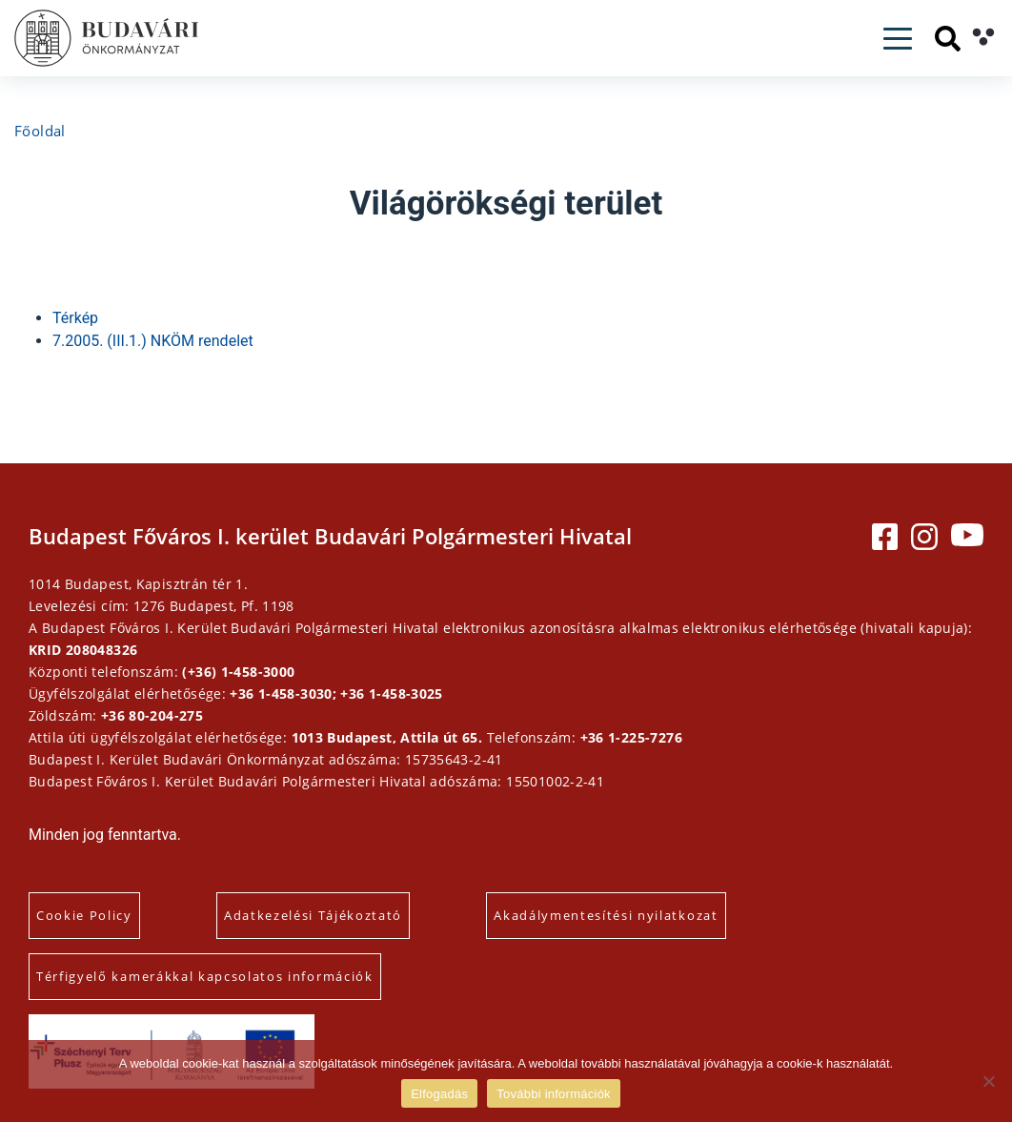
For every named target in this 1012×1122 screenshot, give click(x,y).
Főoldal (40, 130)
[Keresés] (947, 38)
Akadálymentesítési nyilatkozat (606, 915)
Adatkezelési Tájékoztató (313, 915)
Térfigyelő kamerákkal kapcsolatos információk (205, 976)
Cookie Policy (84, 915)
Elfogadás (439, 1094)
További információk (553, 1094)
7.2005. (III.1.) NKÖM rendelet (152, 341)
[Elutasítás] (988, 1081)
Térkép (75, 318)
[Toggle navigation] (897, 38)
